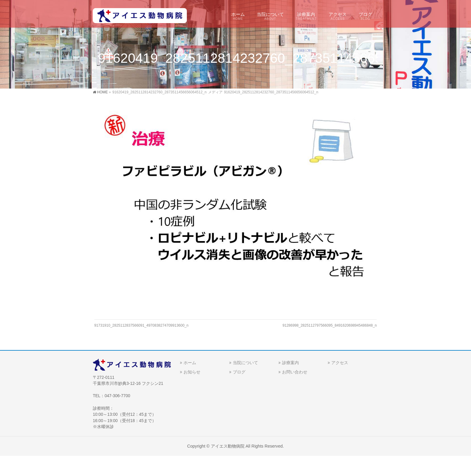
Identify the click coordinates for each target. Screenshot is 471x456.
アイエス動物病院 (228, 446)
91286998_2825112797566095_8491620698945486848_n (330, 325)
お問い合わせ (294, 372)
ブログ (239, 372)
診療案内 (290, 362)
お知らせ (192, 372)
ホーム (190, 362)
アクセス (339, 362)
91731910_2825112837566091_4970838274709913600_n (141, 325)
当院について (245, 362)
